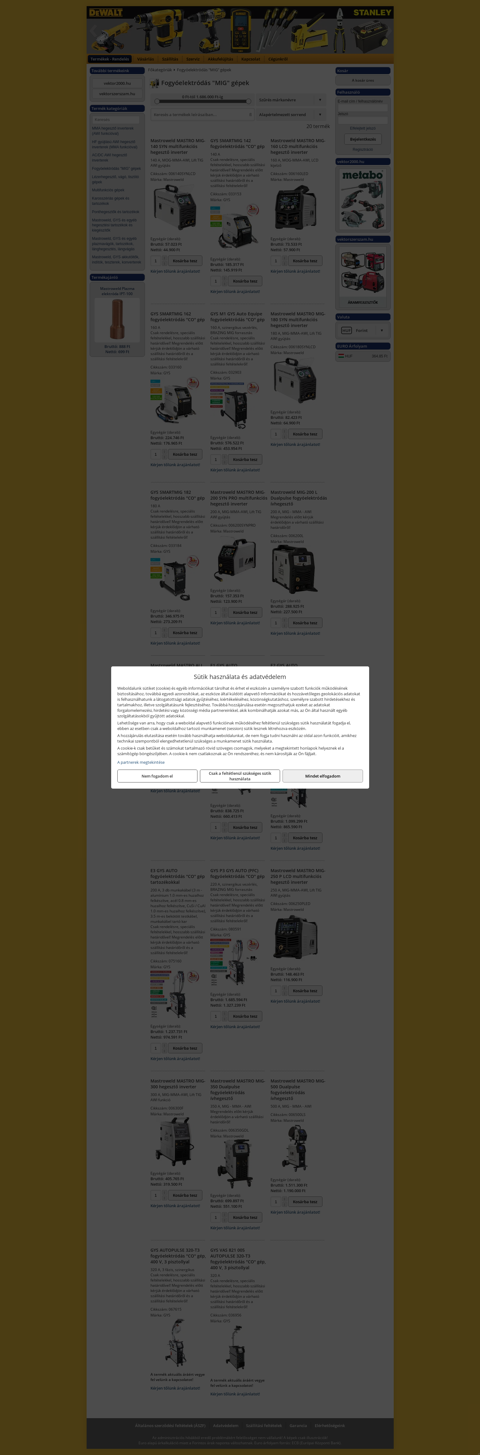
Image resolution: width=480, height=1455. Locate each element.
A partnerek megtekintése (141, 762)
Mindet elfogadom (322, 776)
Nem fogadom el (157, 776)
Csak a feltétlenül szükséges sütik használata (240, 776)
